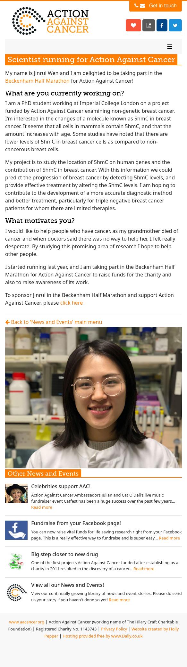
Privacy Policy (114, 629)
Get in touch (155, 5)
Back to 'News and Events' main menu (53, 321)
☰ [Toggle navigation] (170, 46)
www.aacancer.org (26, 622)
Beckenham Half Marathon (37, 80)
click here (71, 302)
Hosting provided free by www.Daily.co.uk (102, 636)
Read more (41, 507)
